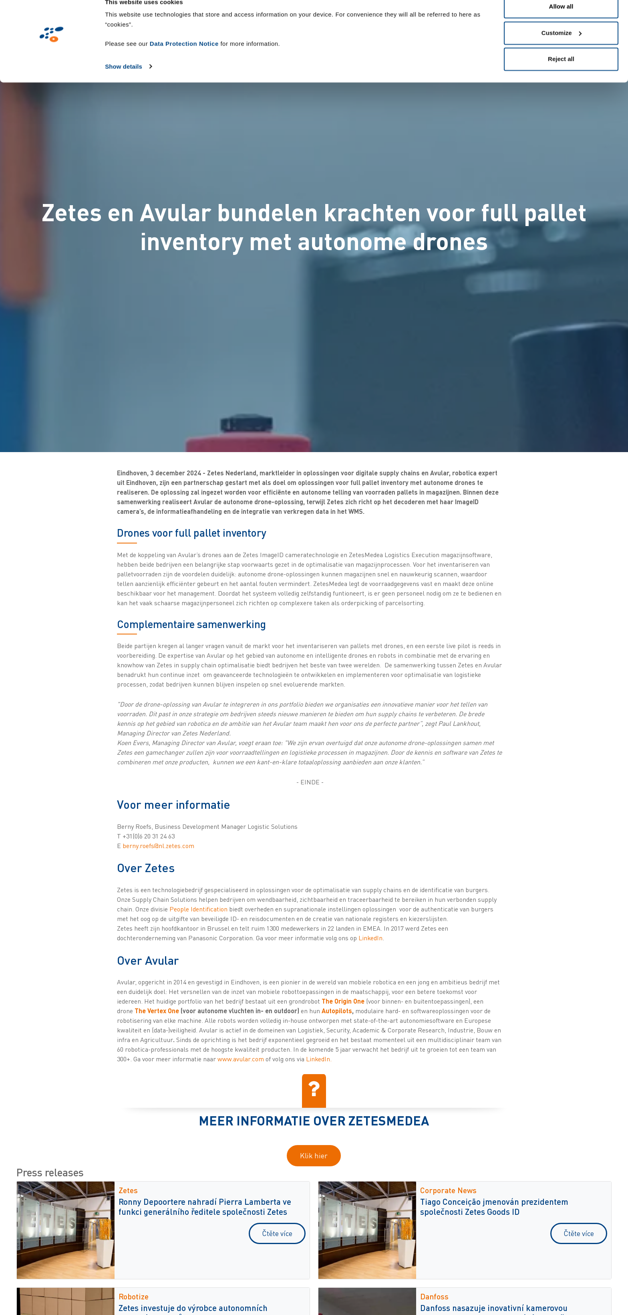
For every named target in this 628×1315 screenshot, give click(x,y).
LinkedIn (370, 938)
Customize (561, 47)
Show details (123, 80)
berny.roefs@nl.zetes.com (158, 846)
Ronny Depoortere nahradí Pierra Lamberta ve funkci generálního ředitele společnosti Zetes (205, 1206)
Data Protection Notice (184, 58)
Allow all (561, 21)
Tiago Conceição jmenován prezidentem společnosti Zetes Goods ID (494, 1206)
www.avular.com (240, 1059)
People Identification (198, 909)
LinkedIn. (319, 1059)
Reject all (561, 73)
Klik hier (314, 1155)
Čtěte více (277, 1233)
